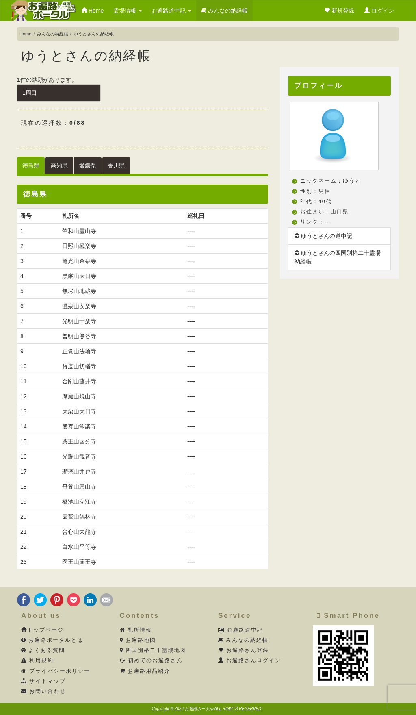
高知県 (59, 165)
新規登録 (339, 10)
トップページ (42, 630)
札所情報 (136, 630)
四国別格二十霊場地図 (153, 650)
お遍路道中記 (171, 10)
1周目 (29, 92)
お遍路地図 (138, 640)
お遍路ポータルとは (52, 640)
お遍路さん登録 (243, 650)
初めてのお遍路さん (151, 660)
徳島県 (30, 165)
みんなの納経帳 (224, 10)
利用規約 (37, 660)
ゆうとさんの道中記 (323, 236)
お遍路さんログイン (250, 660)
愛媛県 (87, 165)
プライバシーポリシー (56, 671)
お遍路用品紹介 (145, 671)
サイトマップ (43, 681)
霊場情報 (127, 10)
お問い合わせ (43, 691)
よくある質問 (43, 650)
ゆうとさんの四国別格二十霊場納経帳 (338, 257)
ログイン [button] (379, 10)
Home (92, 10)
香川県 (116, 165)
